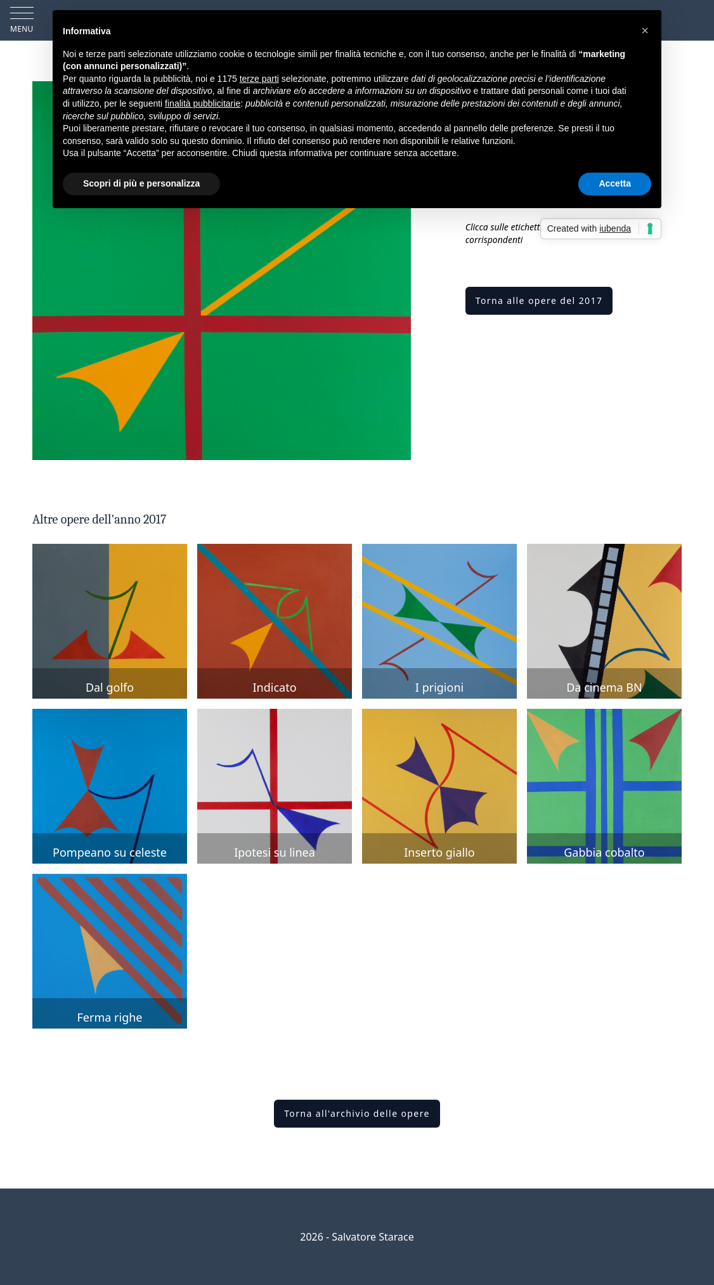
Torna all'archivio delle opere (357, 1113)
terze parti (259, 79)
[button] (645, 30)
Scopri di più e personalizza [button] (141, 183)
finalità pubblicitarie (202, 103)
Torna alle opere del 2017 (539, 300)
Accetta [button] (615, 183)
